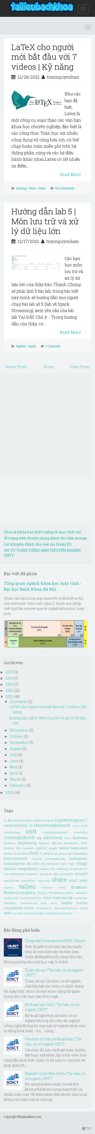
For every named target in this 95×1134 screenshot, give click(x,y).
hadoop (64, 848)
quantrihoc (28, 880)
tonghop (66, 903)
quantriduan (12, 880)
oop (6, 874)
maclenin (10, 869)
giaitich (41, 848)
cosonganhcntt (19, 837)
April (14, 773)
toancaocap (63, 897)
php (56, 874)
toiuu (54, 903)
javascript (65, 853)
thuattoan (79, 887)
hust (34, 853)
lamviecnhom (50, 864)
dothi (84, 843)
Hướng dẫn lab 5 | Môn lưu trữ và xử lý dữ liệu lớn (45, 221)
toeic (44, 903)
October (17, 736)
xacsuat (17, 913)
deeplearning (27, 843)
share (42, 188)
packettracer (17, 874)
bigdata (21, 346)
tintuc (47, 898)
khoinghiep (80, 853)
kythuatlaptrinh (14, 863)
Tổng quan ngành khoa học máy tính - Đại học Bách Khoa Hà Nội (43, 586)
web (7, 912)
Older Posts (80, 366)
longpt (81, 863)
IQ (41, 853)
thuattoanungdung (19, 892)
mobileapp (61, 869)
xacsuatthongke (33, 913)
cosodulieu (80, 832)
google (53, 848)
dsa (18, 848)
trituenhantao (13, 908)
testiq (62, 887)
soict (73, 880)
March (16, 779)
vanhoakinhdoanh (66, 908)
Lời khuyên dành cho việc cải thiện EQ (37, 544)
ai (9, 820)
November (19, 730)
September (19, 742)
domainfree (71, 843)
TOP (86, 1128)
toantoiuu (10, 903)
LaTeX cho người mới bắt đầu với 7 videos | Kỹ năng (44, 56)
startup (8, 887)
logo (71, 864)
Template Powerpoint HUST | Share (55, 940)
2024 (10, 678)
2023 (10, 684)
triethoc (82, 903)
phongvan (46, 874)
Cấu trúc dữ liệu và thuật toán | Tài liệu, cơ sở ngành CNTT (53, 1041)
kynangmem (78, 858)
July (14, 754)
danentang (80, 838)
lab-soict (33, 863)
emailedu (29, 848)
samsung (43, 880)
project (81, 873)
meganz (44, 869)
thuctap (42, 893)
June (14, 760)
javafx (54, 853)
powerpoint (67, 874)
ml (52, 869)
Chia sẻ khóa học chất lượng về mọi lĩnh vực (42, 531)
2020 (10, 792)
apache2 (38, 820)
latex (32, 188)
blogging (76, 820)
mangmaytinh (27, 869)
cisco (75, 826)
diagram (44, 843)
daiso (67, 838)
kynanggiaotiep (55, 858)
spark (32, 346)
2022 (10, 690)
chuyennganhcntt (52, 825)
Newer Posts (16, 366)
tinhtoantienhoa (31, 898)
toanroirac (80, 898)
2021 (10, 696)
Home (48, 366)
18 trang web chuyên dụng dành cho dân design (45, 538)
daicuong (52, 837)
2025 (10, 672)
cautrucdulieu (15, 825)
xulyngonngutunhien (59, 913)
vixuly (83, 908)
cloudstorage (12, 832)
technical (47, 887)
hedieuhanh (79, 848)
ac (5, 820)
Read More (70, 174)
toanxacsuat (29, 903)
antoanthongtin (22, 820)
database (9, 843)
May (14, 767)
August (16, 748)
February (18, 785)
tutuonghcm (44, 908)
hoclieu (8, 853)
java (46, 853)
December (19, 701)
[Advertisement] (47, 425)
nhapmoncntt (78, 869)
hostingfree (21, 853)
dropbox (9, 848)
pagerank (32, 874)
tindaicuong (11, 898)
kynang (21, 188)
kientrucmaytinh (15, 858)
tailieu (27, 886)
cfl (30, 826)
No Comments (64, 188)
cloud (84, 826)
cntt (31, 831)
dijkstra (57, 843)
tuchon (29, 908)
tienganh (81, 893)
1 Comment (53, 346)
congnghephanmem (55, 832)
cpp (39, 838)
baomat (49, 820)
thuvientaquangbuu (61, 893)
